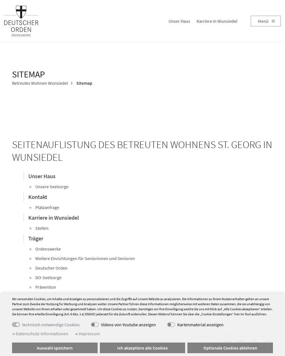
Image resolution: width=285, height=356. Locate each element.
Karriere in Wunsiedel (217, 21)
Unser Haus (179, 21)
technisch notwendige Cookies (51, 324)
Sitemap (83, 83)
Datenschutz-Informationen (40, 333)
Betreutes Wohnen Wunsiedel (40, 83)
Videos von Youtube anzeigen (128, 324)
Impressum (87, 333)
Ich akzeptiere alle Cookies (142, 348)
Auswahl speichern (55, 348)
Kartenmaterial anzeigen (200, 324)
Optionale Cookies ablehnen (230, 348)
